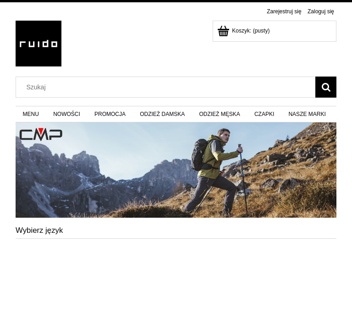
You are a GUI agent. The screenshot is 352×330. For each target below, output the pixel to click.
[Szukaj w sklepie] (168, 87)
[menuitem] (31, 114)
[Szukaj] (325, 87)
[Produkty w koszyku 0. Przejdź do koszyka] (244, 31)
